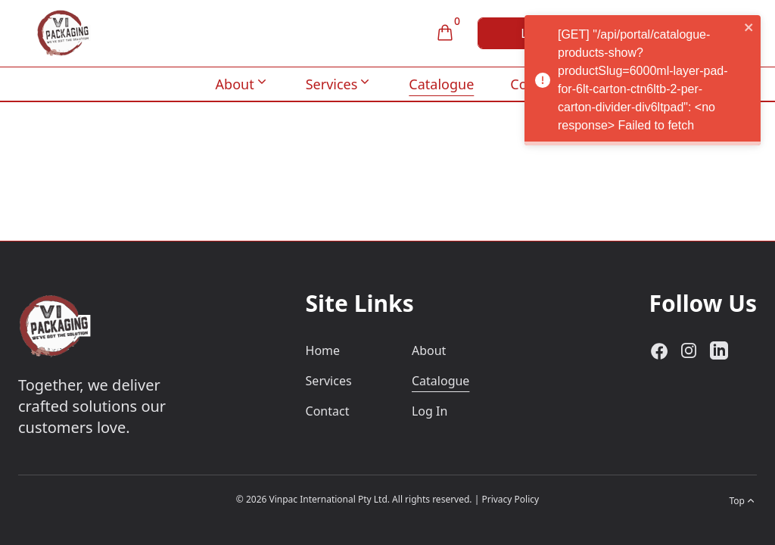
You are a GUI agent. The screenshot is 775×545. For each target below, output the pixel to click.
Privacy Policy (510, 499)
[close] (757, 27)
